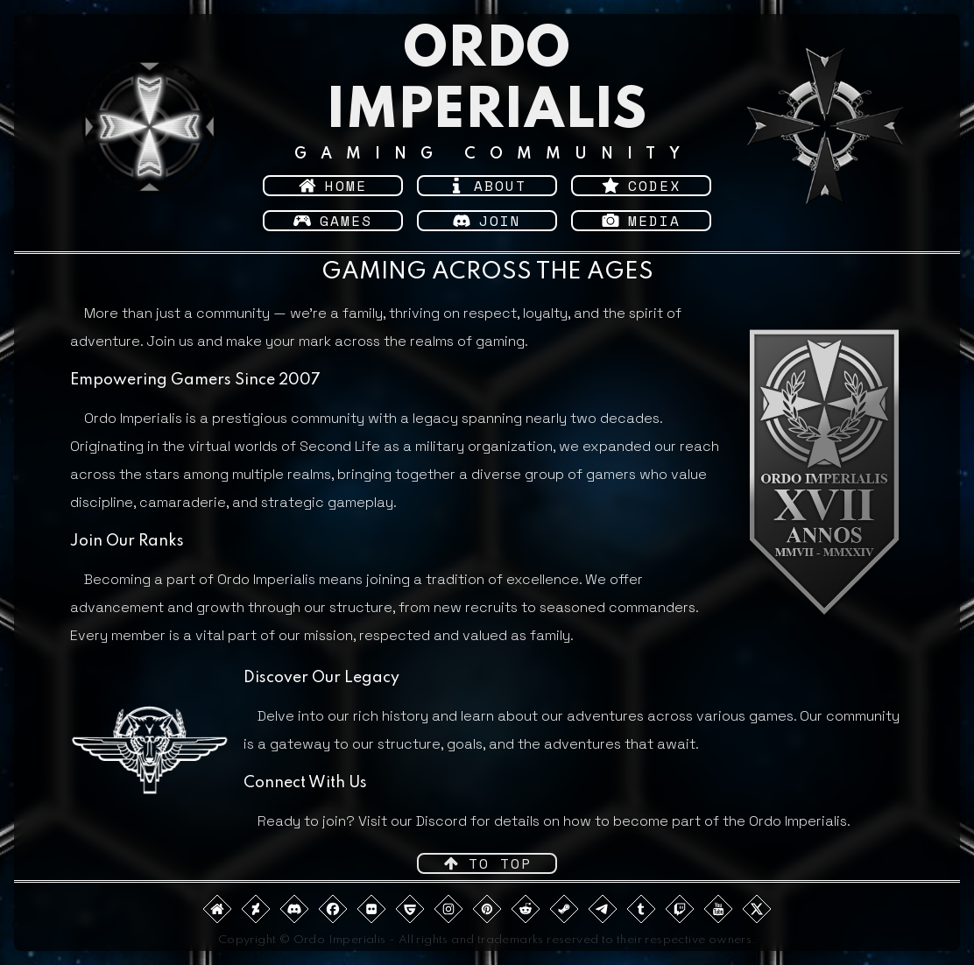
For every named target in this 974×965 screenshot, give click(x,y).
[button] (333, 185)
